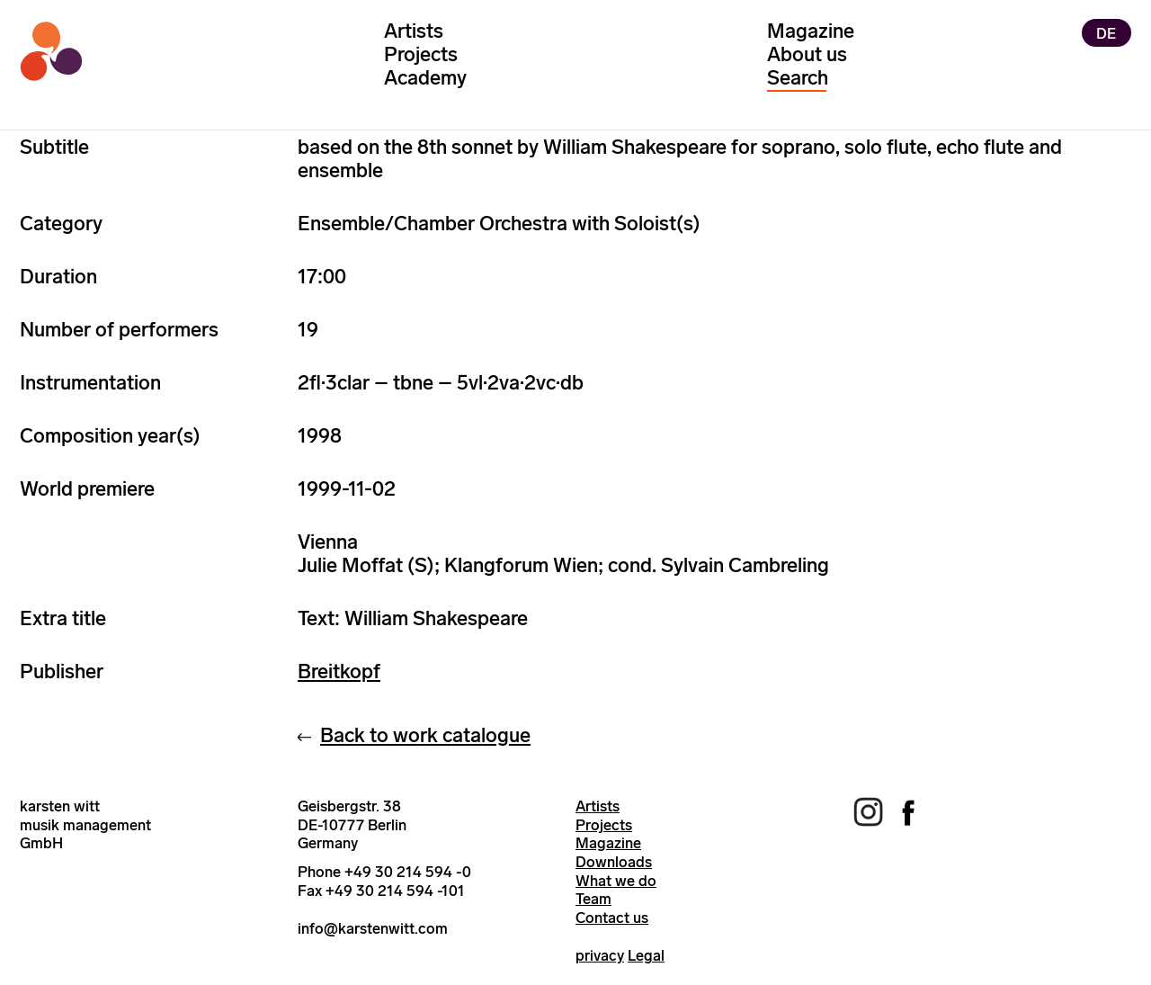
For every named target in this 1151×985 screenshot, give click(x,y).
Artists (413, 31)
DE (1106, 32)
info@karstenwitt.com (373, 928)
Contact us (612, 918)
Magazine (810, 31)
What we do (616, 881)
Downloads (614, 862)
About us (807, 54)
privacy (600, 955)
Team (593, 899)
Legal (646, 955)
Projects (421, 54)
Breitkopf (339, 671)
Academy (425, 78)
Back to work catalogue (425, 735)
